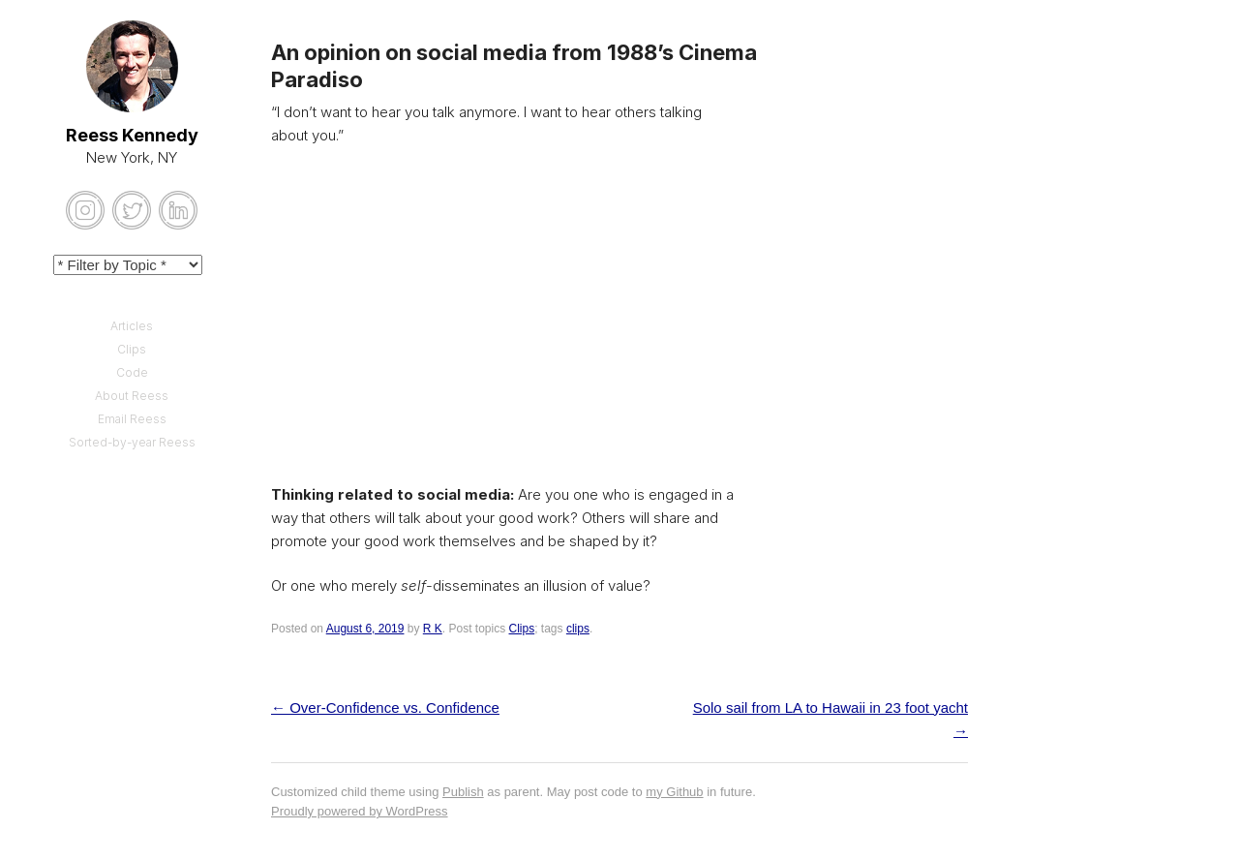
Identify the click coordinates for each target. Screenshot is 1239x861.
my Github (674, 791)
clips (577, 628)
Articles (131, 326)
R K (432, 628)
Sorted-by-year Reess (132, 442)
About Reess (131, 395)
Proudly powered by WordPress (359, 811)
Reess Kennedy (132, 135)
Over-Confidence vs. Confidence (385, 707)
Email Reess (132, 419)
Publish (463, 791)
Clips (522, 628)
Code (132, 372)
